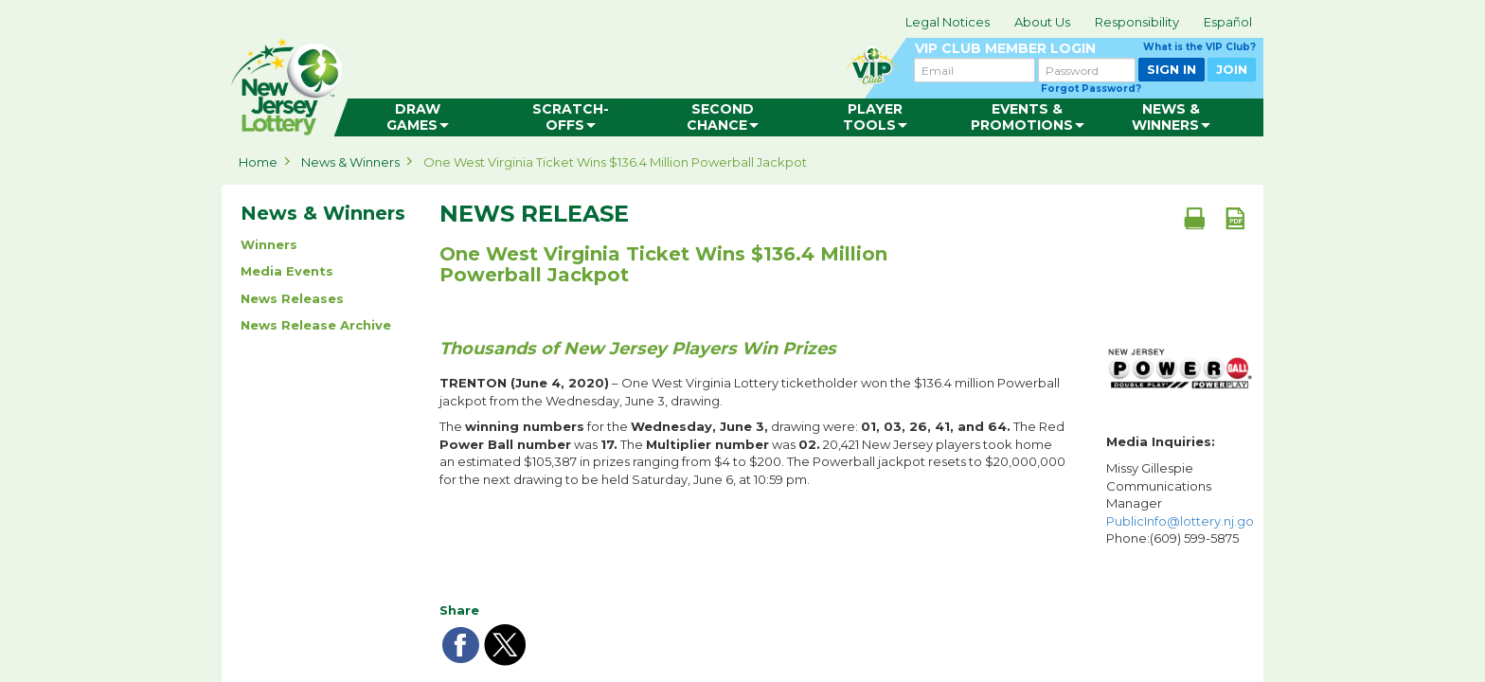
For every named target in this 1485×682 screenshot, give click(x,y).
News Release (534, 214)
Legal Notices (947, 21)
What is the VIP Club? (1199, 47)
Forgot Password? (1091, 88)
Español (1228, 21)
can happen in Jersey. (524, 81)
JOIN (1231, 69)
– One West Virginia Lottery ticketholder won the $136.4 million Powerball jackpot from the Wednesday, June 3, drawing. (749, 391)
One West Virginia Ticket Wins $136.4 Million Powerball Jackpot (615, 162)
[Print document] (1194, 218)
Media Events (287, 270)
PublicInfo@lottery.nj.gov (1183, 521)
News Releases (292, 298)
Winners (269, 244)
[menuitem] (417, 117)
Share (459, 610)
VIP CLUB (1085, 49)
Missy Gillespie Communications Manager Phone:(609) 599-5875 (1180, 503)
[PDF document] (1235, 218)
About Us (1042, 21)
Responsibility (1137, 21)
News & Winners (350, 162)
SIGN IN (1171, 69)
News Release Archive (316, 324)
